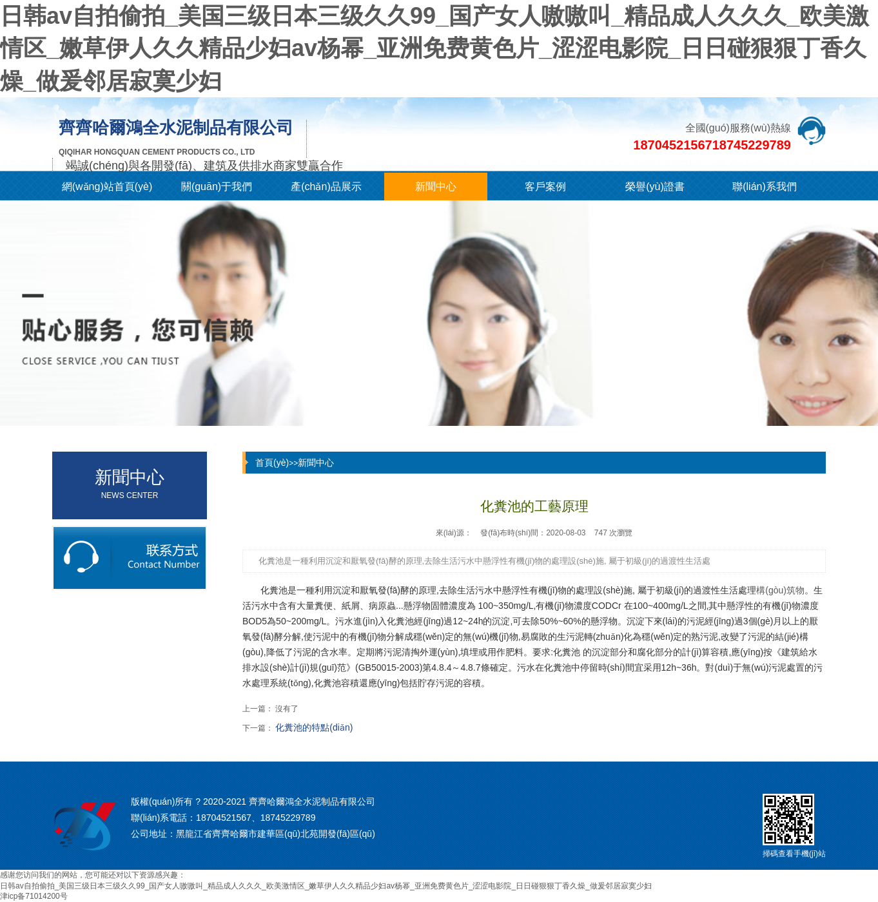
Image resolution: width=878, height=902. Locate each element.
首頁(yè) (272, 462)
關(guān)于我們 (216, 186)
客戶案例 (545, 186)
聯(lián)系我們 (764, 186)
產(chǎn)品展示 (326, 186)
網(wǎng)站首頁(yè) (107, 186)
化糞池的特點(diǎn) (314, 727)
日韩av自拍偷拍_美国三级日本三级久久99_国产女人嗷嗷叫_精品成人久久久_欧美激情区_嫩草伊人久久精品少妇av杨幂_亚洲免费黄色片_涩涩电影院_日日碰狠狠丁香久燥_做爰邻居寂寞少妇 (434, 48)
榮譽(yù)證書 (655, 186)
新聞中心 (435, 186)
